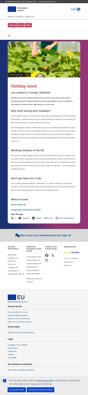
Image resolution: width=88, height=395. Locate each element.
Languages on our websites (17, 345)
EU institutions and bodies (20, 364)
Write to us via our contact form (19, 319)
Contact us (11, 258)
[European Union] (16, 299)
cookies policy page (45, 381)
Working (11, 17)
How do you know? (47, 2)
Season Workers (17, 205)
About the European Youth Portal (33, 249)
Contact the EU (15, 306)
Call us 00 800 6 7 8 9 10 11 (18, 312)
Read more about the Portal (34, 280)
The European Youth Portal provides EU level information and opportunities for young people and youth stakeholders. (33, 265)
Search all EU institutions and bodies (21, 370)
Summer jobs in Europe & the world (24, 210)
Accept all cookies (16, 390)
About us (11, 255)
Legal (10, 339)
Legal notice (12, 351)
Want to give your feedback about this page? (43, 235)
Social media (14, 327)
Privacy (10, 261)
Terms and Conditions (11, 265)
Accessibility (12, 271)
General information (13, 248)
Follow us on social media (51, 248)
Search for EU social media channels (21, 332)
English (75, 9)
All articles (19, 17)
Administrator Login (15, 274)
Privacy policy (13, 348)
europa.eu (24, 302)
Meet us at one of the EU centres (19, 322)
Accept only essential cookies (40, 390)
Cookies (11, 354)
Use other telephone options (18, 315)
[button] (14, 218)
